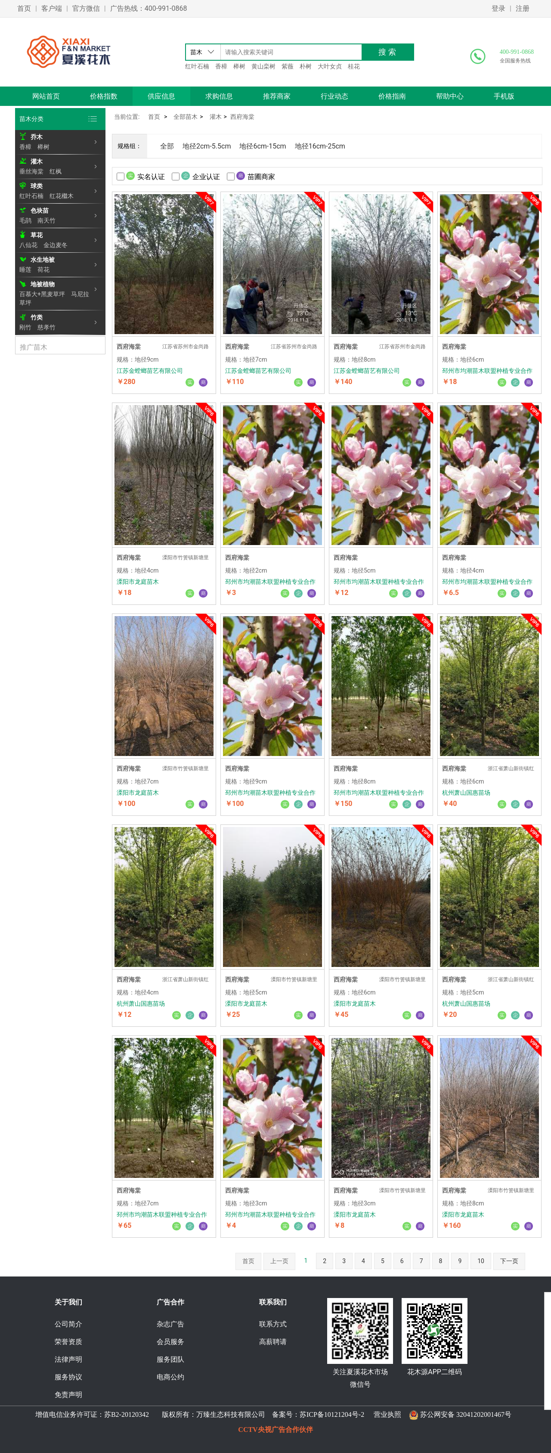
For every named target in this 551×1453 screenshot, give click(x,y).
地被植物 (43, 284)
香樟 (221, 66)
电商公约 (170, 1377)
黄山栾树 (263, 66)
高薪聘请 (273, 1341)
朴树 (306, 66)
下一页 (509, 1261)
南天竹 (46, 220)
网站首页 (46, 96)
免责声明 (68, 1394)
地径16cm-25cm (320, 146)
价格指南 (392, 96)
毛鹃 (25, 220)
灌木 (37, 161)
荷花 (43, 269)
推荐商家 (277, 96)
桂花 (354, 66)
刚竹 (25, 327)
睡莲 (25, 269)
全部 (167, 146)
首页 (24, 8)
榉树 (239, 66)
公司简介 (68, 1324)
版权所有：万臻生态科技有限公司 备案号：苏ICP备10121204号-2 (261, 1414)
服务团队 (170, 1359)
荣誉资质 (68, 1341)
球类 (37, 186)
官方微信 (86, 8)
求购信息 (219, 96)
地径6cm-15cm (262, 146)
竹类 (37, 317)
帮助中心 (450, 96)
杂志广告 (170, 1324)
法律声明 (68, 1359)
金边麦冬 (55, 245)
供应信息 (161, 96)
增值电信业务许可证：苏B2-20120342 (93, 1414)
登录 (498, 8)
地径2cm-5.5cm (207, 146)
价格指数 (104, 96)
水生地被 (43, 259)
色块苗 (40, 210)
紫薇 (288, 66)
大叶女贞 (330, 66)
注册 (522, 8)
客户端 (51, 8)
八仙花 (28, 245)
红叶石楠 (197, 66)
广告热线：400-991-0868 (148, 8)
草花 (37, 235)
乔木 (37, 136)
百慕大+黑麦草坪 (42, 294)
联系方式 (273, 1324)
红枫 (56, 171)
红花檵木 (62, 195)
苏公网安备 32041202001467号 (465, 1414)
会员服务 (170, 1341)
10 (480, 1261)
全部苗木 (185, 116)
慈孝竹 (46, 327)
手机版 (504, 96)
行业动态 (334, 96)
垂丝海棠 (31, 171)
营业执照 (387, 1414)
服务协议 (68, 1377)
